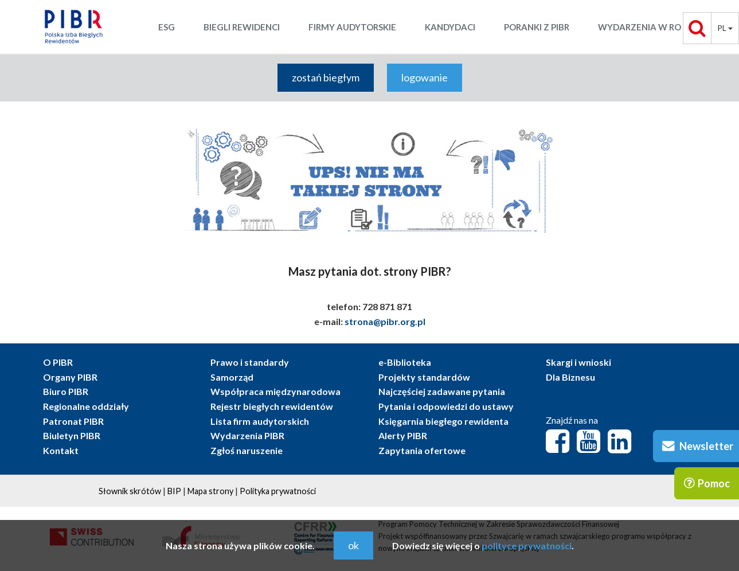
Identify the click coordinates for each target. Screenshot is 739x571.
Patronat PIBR (73, 421)
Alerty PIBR (402, 435)
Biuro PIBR (65, 391)
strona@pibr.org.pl (385, 321)
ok (353, 545)
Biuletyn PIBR (71, 435)
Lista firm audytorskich (259, 421)
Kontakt (61, 450)
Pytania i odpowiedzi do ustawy (446, 406)
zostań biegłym (325, 77)
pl (725, 28)
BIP (174, 491)
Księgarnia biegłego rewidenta (443, 421)
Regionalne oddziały (86, 406)
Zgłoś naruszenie (246, 450)
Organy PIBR (70, 376)
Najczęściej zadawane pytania (441, 391)
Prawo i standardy (249, 362)
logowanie (424, 77)
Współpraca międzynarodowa (275, 391)
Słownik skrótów (130, 491)
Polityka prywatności (278, 491)
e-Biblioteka (404, 362)
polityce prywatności (527, 545)
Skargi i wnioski (578, 362)
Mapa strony (210, 491)
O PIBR (58, 362)
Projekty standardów (424, 376)
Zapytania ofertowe (422, 450)
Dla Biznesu (570, 376)
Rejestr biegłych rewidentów (271, 406)
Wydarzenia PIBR (247, 435)
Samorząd (231, 376)
